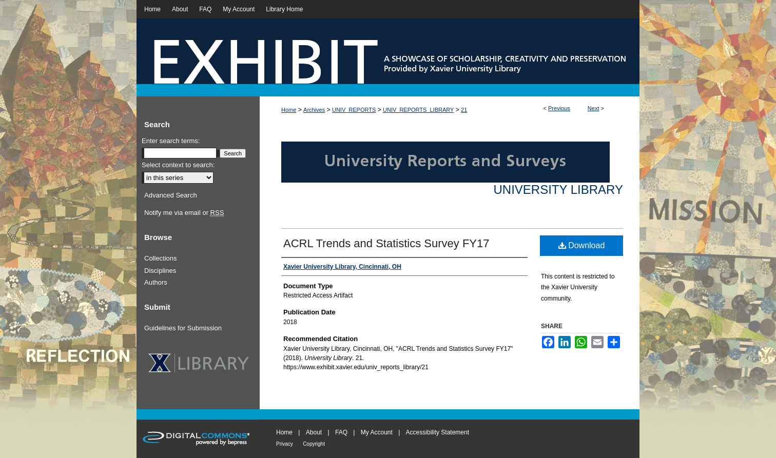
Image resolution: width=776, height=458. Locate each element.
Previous (559, 108)
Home (288, 110)
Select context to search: (178, 165)
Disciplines (160, 270)
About (314, 432)
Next (593, 108)
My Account (377, 432)
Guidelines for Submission (183, 328)
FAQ (341, 432)
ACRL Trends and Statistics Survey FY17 (386, 243)
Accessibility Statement (437, 432)
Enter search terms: (171, 141)
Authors (155, 282)
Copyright (314, 444)
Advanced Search (170, 195)
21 (464, 110)
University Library (558, 189)
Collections (160, 258)
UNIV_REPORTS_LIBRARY (418, 110)
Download (581, 245)
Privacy (284, 444)
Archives (314, 110)
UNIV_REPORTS (354, 110)
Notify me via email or (184, 213)
